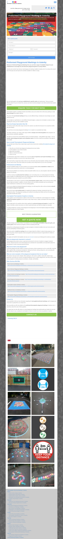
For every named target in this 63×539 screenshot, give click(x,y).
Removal (9, 500)
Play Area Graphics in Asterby (15, 516)
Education (10, 504)
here (29, 130)
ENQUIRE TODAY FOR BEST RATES (31, 108)
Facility (9, 512)
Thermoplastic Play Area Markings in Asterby (17, 490)
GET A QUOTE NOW (31, 220)
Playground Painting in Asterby (15, 536)
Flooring (9, 518)
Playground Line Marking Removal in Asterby (18, 501)
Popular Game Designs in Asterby (16, 525)
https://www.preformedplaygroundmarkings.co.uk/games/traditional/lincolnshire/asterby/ (26, 291)
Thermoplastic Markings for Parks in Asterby (18, 515)
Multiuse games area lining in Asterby (17, 494)
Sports (9, 491)
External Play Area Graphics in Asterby (17, 520)
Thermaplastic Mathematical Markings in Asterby (19, 531)
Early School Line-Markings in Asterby (17, 508)
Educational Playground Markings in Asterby (18, 505)
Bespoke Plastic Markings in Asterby (16, 526)
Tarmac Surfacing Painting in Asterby (16, 519)
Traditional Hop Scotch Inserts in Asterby (17, 527)
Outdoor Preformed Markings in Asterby (17, 522)
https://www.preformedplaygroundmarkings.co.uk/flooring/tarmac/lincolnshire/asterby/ (26, 286)
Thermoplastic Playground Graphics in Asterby (18, 534)
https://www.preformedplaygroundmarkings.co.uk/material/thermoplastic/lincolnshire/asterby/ (27, 296)
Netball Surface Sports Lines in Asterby (17, 495)
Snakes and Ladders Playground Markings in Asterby (20, 530)
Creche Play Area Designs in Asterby (16, 511)
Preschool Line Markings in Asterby (16, 506)
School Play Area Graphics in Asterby (17, 513)
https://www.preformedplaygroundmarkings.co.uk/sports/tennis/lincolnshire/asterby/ (25, 265)
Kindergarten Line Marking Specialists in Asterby (19, 509)
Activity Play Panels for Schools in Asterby (18, 529)
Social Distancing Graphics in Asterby (16, 537)
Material (9, 533)
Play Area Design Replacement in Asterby (17, 502)
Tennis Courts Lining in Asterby (15, 493)
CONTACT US (31, 314)
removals (32, 236)
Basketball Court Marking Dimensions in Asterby (19, 497)
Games (9, 523)
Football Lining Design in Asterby (16, 498)
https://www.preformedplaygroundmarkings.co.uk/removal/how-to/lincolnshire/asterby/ (26, 270)
